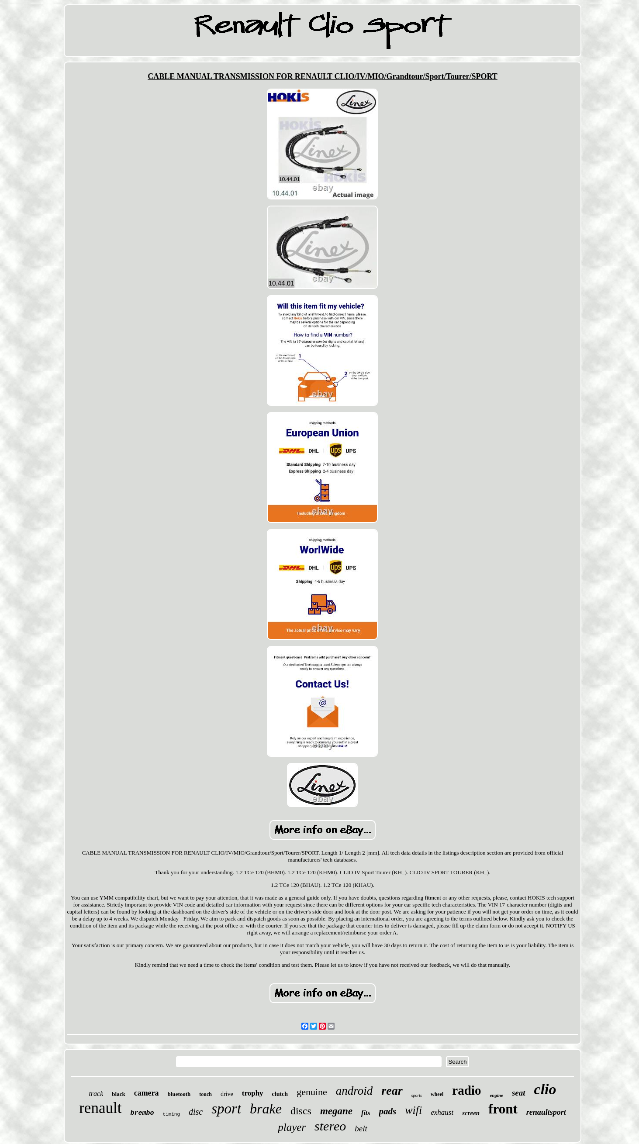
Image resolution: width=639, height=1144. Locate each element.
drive (227, 1094)
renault (100, 1108)
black (118, 1094)
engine (496, 1095)
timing (171, 1114)
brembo (142, 1113)
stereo (330, 1126)
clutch (280, 1094)
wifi (413, 1110)
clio (545, 1089)
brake (266, 1109)
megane (336, 1111)
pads (388, 1111)
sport (226, 1109)
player (292, 1127)
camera (146, 1093)
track (96, 1093)
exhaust (442, 1112)
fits (365, 1113)
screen (471, 1113)
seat (518, 1092)
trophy (252, 1093)
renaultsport (546, 1112)
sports (416, 1095)
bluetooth (179, 1094)
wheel (437, 1094)
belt (361, 1128)
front (503, 1109)
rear (391, 1090)
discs (300, 1111)
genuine (312, 1091)
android (354, 1090)
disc (196, 1112)
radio (466, 1090)
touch (205, 1094)
